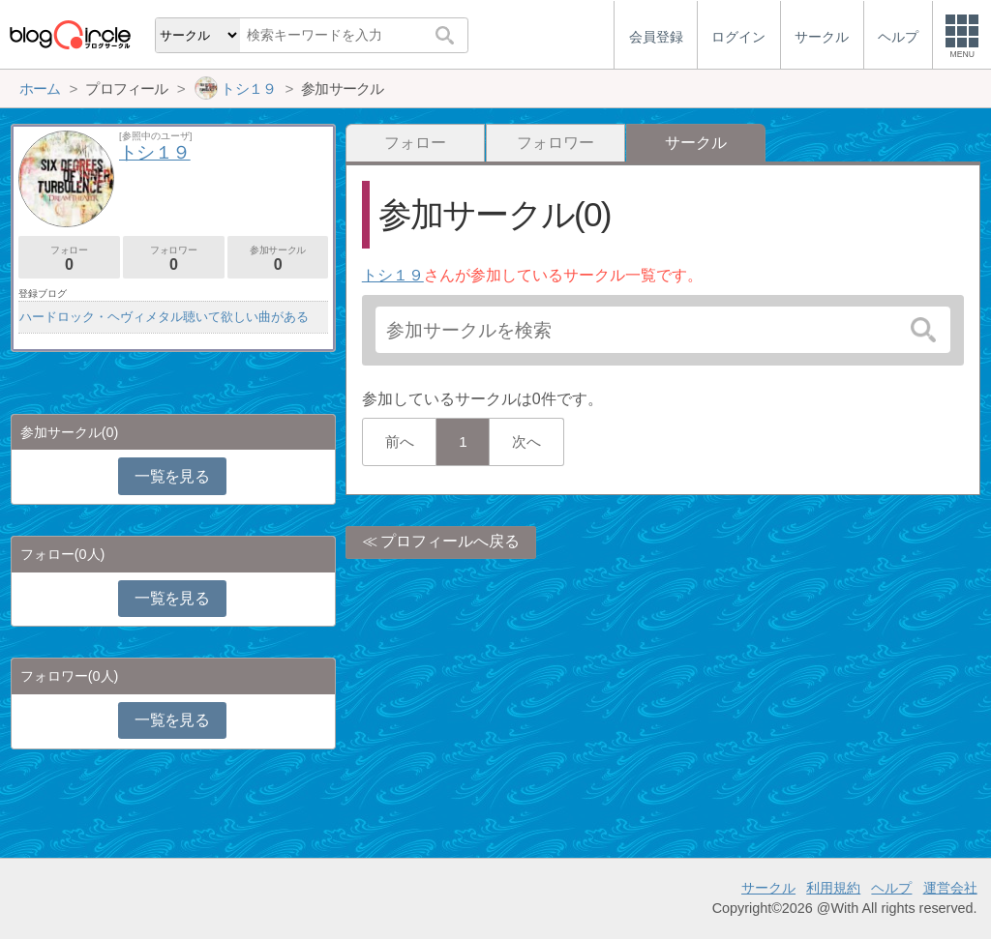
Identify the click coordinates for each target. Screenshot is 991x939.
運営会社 (950, 887)
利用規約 (833, 887)
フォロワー (555, 142)
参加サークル (278, 259)
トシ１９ (393, 275)
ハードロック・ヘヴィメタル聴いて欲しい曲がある (164, 316)
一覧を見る (172, 476)
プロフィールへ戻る (450, 541)
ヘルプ (891, 887)
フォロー (415, 142)
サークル (768, 887)
